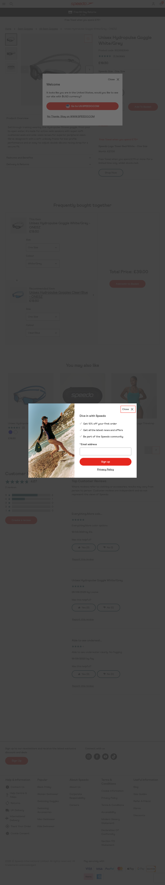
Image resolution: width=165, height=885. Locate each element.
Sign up (105, 461)
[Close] (128, 409)
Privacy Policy (105, 469)
